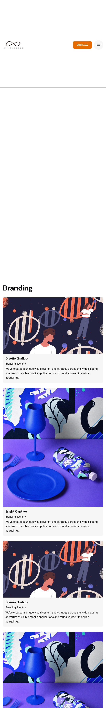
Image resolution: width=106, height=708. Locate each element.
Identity (21, 363)
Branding (10, 363)
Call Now (82, 45)
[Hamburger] (98, 45)
